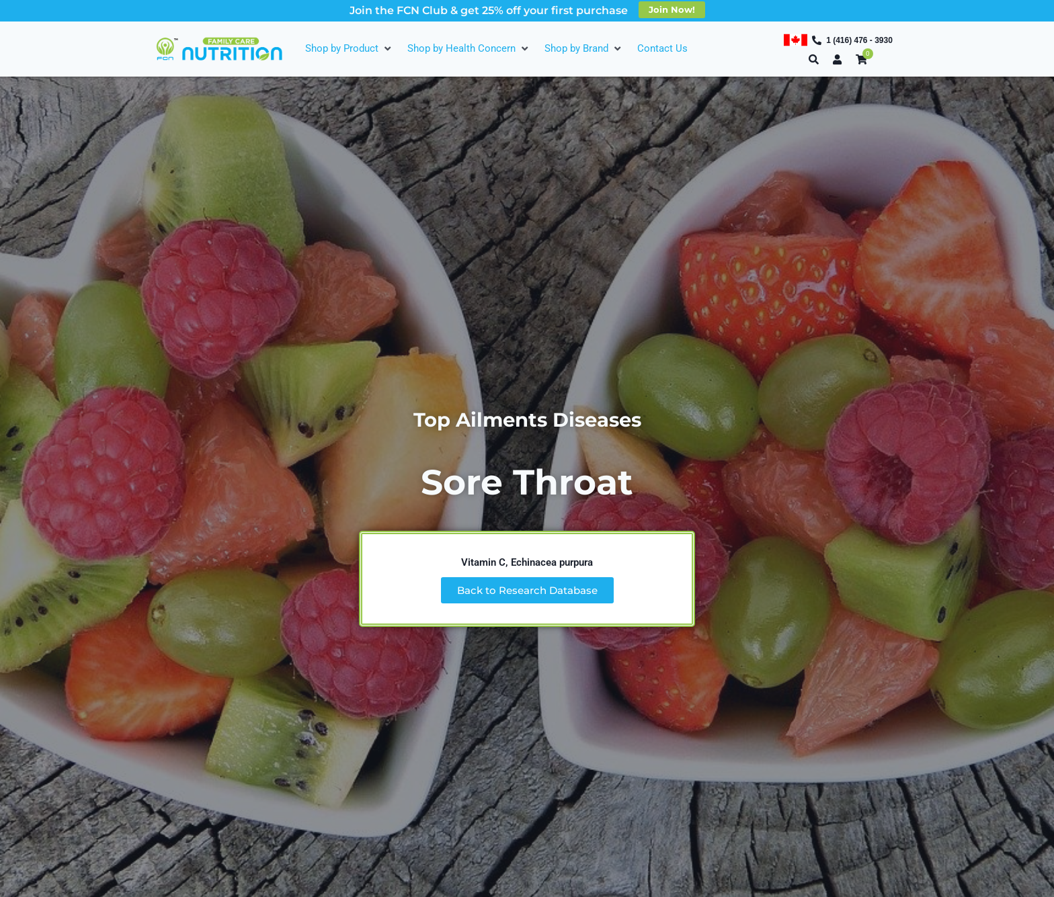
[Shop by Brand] (584, 48)
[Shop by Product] (349, 48)
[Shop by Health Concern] (469, 48)
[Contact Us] (662, 48)
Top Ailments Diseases (527, 419)
